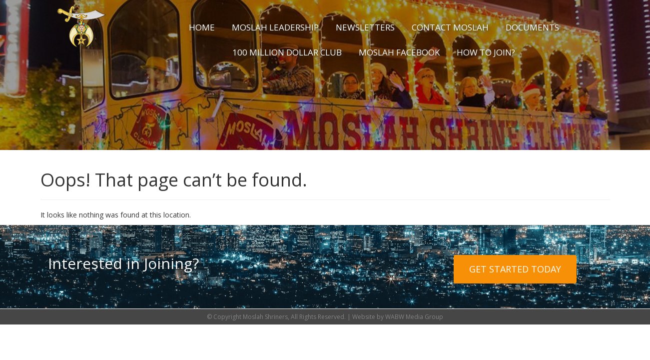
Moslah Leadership (275, 27)
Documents (532, 27)
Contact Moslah (450, 27)
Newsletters (365, 27)
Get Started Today (515, 269)
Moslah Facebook (399, 52)
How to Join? (486, 52)
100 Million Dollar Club (287, 52)
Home (202, 27)
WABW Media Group (414, 316)
